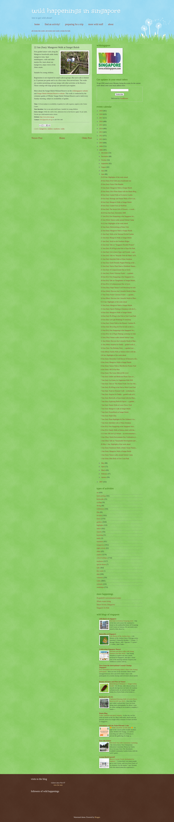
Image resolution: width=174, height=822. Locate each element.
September (105, 163)
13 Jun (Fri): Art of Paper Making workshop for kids (118, 334)
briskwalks (100, 499)
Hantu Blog (103, 713)
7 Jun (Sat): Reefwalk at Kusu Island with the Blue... (118, 398)
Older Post (87, 138)
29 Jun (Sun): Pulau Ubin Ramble (112, 184)
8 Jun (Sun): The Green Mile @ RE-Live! (115, 373)
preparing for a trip (74, 24)
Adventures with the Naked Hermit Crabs (114, 726)
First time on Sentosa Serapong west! (122, 621)
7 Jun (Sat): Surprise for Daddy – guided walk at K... (118, 394)
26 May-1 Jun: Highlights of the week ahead (115, 444)
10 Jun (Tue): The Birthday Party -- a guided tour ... (118, 348)
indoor (99, 529)
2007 (101, 482)
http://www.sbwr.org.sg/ (47, 117)
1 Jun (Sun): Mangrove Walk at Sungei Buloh (116, 451)
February (104, 474)
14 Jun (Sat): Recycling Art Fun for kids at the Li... (118, 327)
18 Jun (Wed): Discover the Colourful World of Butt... (119, 291)
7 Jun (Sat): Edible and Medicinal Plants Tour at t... (118, 377)
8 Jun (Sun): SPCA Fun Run (110, 369)
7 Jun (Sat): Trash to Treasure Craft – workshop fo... (118, 391)
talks (98, 568)
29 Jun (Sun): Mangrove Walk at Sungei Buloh (116, 188)
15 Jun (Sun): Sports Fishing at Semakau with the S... (118, 309)
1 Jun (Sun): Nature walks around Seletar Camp (117, 455)
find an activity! (52, 24)
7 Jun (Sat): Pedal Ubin (108, 416)
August (103, 167)
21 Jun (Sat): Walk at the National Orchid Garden (117, 234)
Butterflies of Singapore (107, 634)
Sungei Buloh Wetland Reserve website (51, 93)
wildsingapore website (80, 91)
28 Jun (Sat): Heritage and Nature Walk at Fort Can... (118, 199)
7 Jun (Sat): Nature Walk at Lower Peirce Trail (116, 405)
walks (63, 129)
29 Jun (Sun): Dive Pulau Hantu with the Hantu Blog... (119, 191)
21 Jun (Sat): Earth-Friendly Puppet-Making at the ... (118, 263)
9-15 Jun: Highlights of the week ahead (114, 302)
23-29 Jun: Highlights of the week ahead (114, 177)
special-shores (101, 564)
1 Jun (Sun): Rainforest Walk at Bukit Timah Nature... (119, 448)
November (105, 156)
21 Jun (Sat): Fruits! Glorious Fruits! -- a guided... (117, 273)
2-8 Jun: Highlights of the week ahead (113, 355)
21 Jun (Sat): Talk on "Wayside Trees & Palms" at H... (119, 255)
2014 (101, 128)
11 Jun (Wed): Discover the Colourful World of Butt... (119, 341)
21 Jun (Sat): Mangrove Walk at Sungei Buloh (116, 238)
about (110, 24)
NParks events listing (104, 601)
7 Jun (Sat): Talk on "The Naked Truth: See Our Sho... (119, 384)
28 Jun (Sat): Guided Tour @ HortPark (114, 206)
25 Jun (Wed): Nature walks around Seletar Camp (117, 220)
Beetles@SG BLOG (106, 697)
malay (99, 538)
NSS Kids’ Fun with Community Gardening (123, 743)
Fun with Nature (105, 741)
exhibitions (100, 509)
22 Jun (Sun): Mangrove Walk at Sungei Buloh (116, 231)
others (99, 551)
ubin (98, 574)
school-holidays (102, 558)
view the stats (58, 785)
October (104, 160)
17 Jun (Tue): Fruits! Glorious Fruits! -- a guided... (118, 295)
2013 (101, 132)
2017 (101, 118)
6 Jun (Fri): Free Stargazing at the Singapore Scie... (118, 426)
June (103, 174)
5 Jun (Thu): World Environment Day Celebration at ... (119, 437)
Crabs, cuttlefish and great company (110, 715)
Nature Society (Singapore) (106, 605)
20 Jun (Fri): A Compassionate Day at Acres (115, 284)
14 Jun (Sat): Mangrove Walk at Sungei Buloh (116, 312)
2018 (101, 114)
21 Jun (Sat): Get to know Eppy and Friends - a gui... (118, 252)
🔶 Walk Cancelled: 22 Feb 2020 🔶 (121, 728)
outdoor (50, 129)
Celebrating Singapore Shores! (110, 649)
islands (99, 532)
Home (62, 138)
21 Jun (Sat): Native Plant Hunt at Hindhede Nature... (118, 266)
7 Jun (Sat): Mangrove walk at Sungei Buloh (115, 409)
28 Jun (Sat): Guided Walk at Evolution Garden (116, 195)
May (103, 463)
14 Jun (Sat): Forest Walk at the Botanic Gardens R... (118, 323)
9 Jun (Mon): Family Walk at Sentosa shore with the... (119, 352)
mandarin (100, 541)
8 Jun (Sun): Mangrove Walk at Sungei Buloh (116, 362)
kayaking (100, 535)
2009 (101, 146)
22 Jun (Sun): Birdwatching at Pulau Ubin (115, 227)
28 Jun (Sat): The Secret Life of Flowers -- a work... (118, 209)
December (104, 153)
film (98, 512)
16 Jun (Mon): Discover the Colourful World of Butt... (119, 298)
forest (98, 519)
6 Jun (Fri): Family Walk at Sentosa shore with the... (118, 430)
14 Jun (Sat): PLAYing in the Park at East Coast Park (118, 316)
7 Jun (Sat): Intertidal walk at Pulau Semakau (116, 423)
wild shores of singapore (107, 619)
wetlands (100, 584)
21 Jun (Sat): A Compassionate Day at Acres (115, 270)
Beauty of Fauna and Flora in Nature (112, 682)
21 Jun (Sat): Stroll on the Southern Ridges (115, 241)
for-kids (99, 515)
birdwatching (101, 496)
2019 (101, 111)
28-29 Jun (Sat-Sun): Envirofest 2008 (113, 213)
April (103, 467)
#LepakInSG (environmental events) (109, 598)
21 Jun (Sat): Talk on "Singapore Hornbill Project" (117, 245)
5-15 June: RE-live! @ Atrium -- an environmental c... (119, 433)
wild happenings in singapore (76, 10)
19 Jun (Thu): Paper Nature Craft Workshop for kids (118, 288)
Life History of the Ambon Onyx (120, 636)
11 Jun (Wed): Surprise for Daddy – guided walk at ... (118, 344)
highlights (100, 525)
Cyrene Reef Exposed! (107, 757)
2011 (101, 139)
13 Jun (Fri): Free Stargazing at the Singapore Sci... (118, 330)
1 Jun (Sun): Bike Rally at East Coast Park (115, 458)
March (103, 470)
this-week (100, 571)
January (104, 477)
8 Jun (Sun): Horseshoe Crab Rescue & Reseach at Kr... (119, 359)
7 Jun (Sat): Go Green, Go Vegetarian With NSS (117, 380)
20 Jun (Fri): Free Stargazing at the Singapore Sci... (118, 277)
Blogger (97, 817)
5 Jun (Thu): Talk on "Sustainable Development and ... (119, 441)
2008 (101, 150)
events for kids (65, 31)
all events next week (52, 31)
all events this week (38, 31)
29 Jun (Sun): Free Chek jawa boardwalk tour (116, 181)
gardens (99, 522)
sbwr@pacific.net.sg (46, 119)
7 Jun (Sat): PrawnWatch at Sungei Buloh (115, 412)
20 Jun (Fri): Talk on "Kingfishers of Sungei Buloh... (118, 280)
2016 (101, 121)
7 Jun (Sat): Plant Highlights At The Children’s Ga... (118, 419)
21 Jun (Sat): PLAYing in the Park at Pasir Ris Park (118, 248)
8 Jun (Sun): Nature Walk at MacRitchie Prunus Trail (118, 366)
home (37, 24)
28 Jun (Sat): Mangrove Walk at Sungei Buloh (116, 202)
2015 (101, 125)
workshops (100, 587)
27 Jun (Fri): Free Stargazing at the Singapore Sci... (118, 216)
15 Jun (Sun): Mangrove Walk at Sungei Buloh (116, 305)
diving (99, 506)
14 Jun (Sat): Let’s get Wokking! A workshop (116, 320)
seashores (56, 129)
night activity (101, 548)
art (98, 492)
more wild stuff (95, 24)
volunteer (100, 578)
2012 (101, 136)
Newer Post (37, 138)
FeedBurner (124, 98)
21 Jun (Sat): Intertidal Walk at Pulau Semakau (116, 259)
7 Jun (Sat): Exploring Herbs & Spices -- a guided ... (118, 401)
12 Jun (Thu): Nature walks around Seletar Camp (117, 337)
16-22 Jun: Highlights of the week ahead (114, 223)
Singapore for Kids (103, 608)
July (102, 171)
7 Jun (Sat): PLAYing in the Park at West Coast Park (118, 387)
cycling (99, 502)
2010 (101, 143)
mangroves (43, 129)
